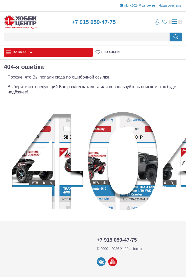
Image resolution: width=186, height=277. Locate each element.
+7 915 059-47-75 (94, 22)
